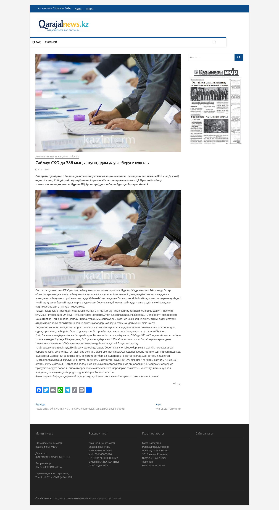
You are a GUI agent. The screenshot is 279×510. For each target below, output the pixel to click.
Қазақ (78, 8)
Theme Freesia (73, 498)
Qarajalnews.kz (43, 498)
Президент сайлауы (67, 156)
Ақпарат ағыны (44, 156)
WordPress (86, 498)
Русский (89, 8)
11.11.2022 (42, 169)
